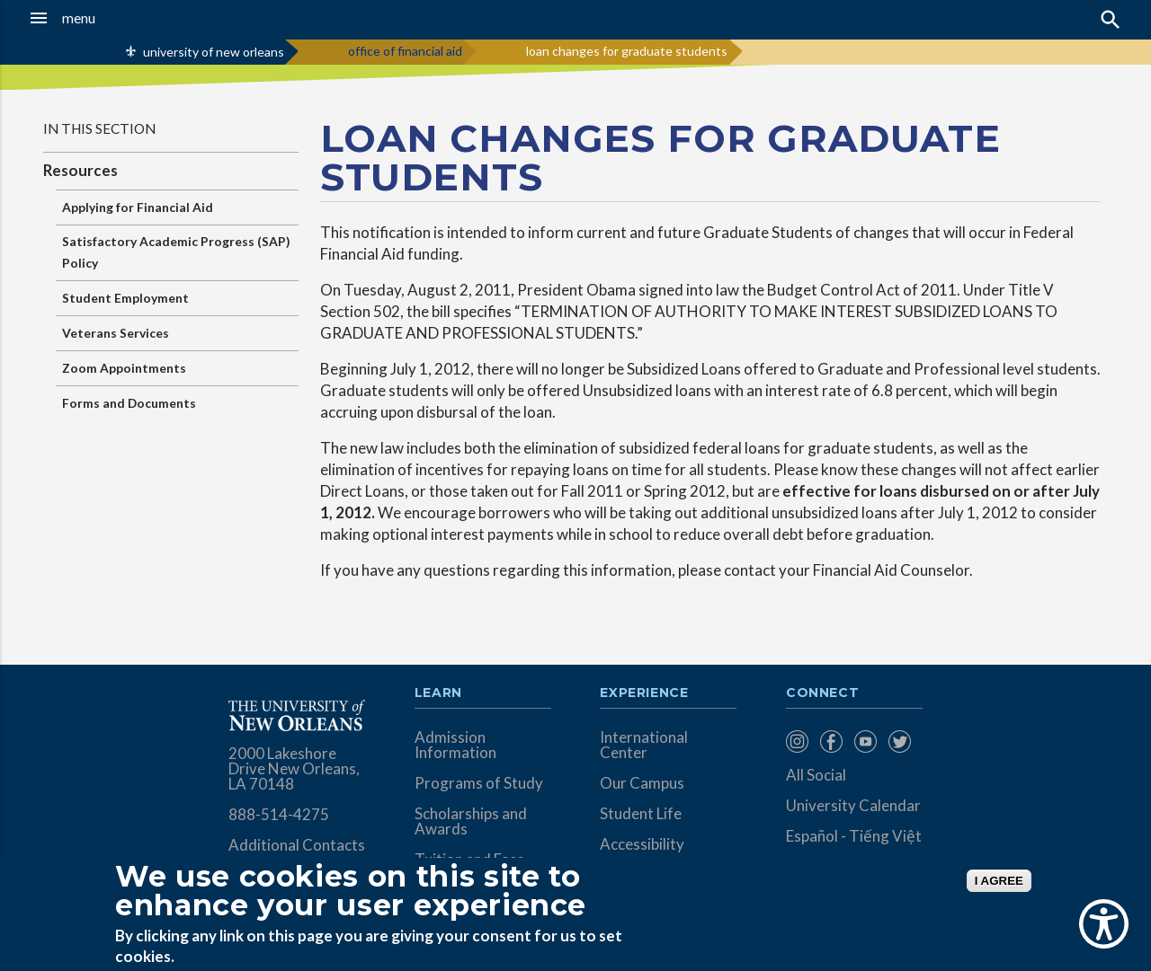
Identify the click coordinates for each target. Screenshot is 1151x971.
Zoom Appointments (124, 367)
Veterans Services (115, 332)
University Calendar (853, 805)
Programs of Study (479, 782)
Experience (644, 693)
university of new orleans (213, 51)
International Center (644, 745)
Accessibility (642, 843)
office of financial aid (405, 50)
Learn (438, 693)
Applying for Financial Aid (137, 207)
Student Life (641, 813)
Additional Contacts (296, 844)
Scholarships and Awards (471, 821)
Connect (823, 693)
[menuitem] (798, 741)
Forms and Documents (129, 402)
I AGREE (999, 880)
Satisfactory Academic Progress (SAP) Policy (176, 252)
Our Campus (642, 782)
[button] (109, 18)
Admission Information (455, 745)
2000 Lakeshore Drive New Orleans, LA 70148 (294, 768)
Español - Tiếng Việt (854, 835)
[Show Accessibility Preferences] (1104, 924)
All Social (816, 774)
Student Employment (125, 297)
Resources (80, 170)
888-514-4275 (278, 814)
